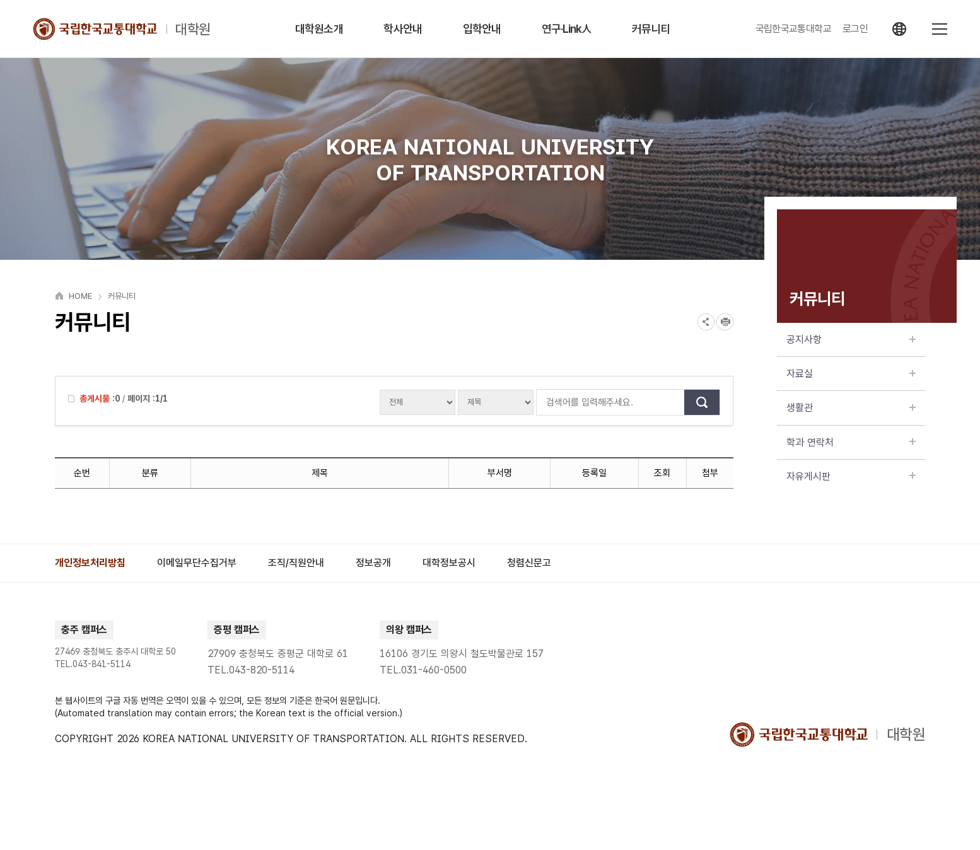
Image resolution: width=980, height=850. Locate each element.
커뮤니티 (651, 28)
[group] (90, 563)
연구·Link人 (567, 28)
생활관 (851, 408)
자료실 (851, 374)
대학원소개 (319, 28)
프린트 (724, 321)
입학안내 (482, 28)
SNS (706, 321)
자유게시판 (851, 476)
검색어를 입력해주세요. (543, 402)
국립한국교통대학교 (793, 29)
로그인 (855, 29)
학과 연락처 (851, 442)
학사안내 (402, 28)
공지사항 (851, 340)
